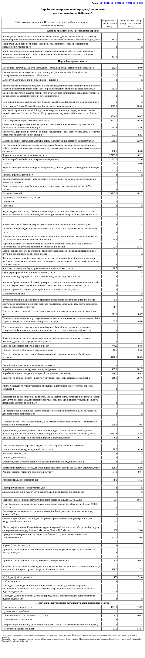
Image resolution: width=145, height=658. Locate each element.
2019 (135, 3)
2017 (124, 3)
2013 (102, 3)
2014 (108, 3)
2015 (113, 3)
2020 (141, 3)
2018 (130, 3)
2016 (118, 3)
